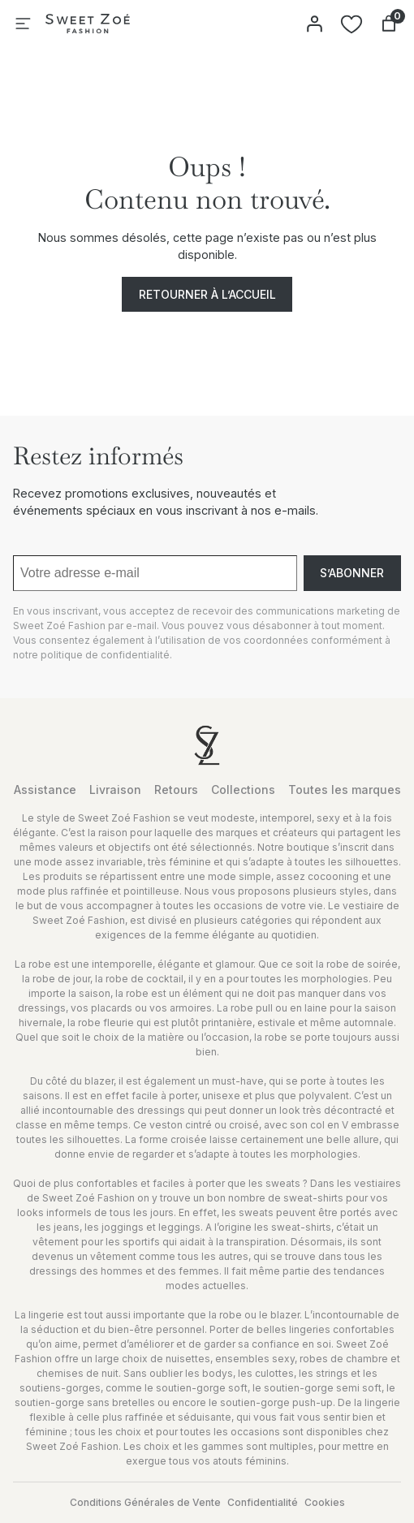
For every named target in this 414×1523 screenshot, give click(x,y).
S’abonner (352, 573)
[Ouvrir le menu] (22, 23)
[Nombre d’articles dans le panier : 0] (389, 23)
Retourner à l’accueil (207, 294)
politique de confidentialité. (106, 655)
